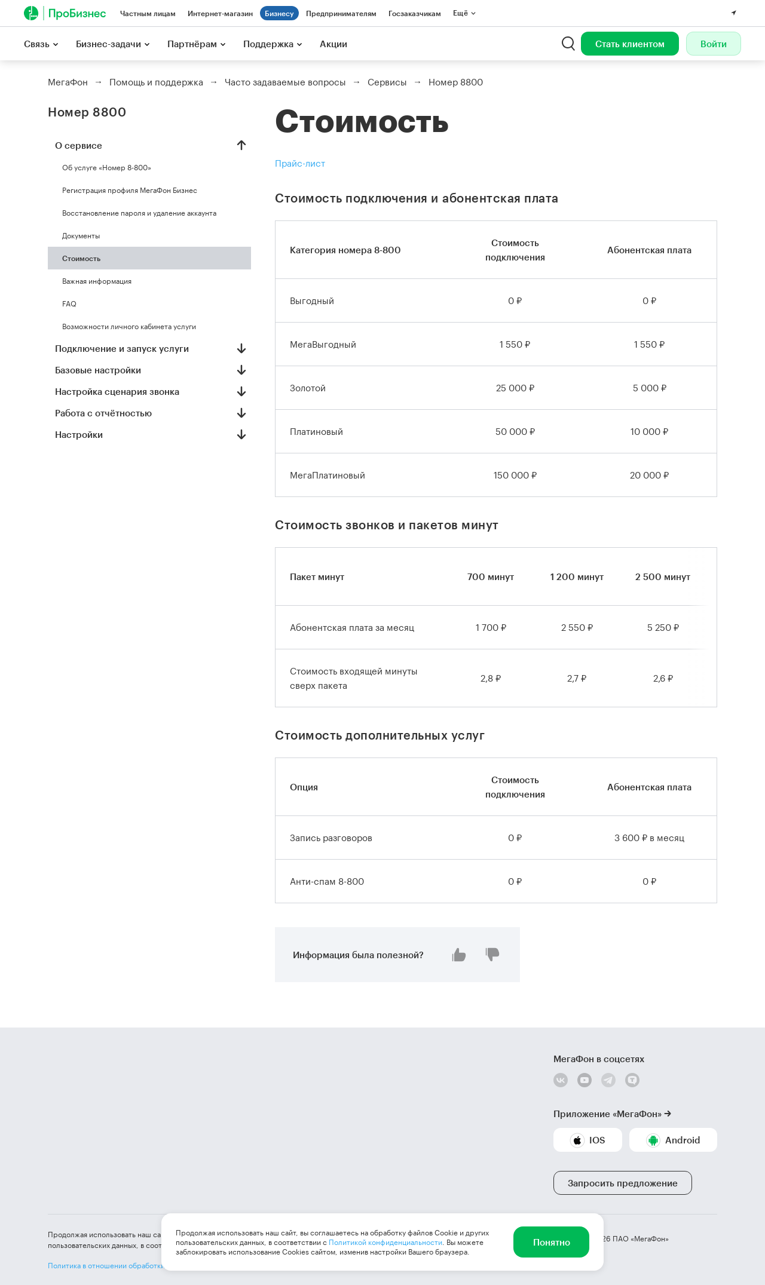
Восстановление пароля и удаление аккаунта (139, 212)
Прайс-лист (300, 163)
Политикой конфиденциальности (385, 1242)
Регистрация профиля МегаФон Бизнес (129, 190)
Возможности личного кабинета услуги (129, 326)
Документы (81, 235)
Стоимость (81, 258)
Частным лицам (148, 13)
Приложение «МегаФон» (607, 1113)
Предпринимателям (341, 13)
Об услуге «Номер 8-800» (106, 167)
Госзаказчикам (414, 13)
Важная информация (96, 281)
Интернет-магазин (220, 13)
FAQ (69, 303)
